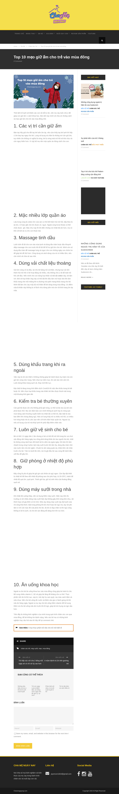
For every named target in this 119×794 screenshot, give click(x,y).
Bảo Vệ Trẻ (85, 108)
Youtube (92, 33)
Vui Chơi (94, 178)
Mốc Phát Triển (98, 144)
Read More (87, 277)
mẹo (40, 648)
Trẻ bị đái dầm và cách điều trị (64, 687)
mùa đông (46, 648)
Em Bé (40, 33)
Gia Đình (49, 33)
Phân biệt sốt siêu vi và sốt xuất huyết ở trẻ (49, 688)
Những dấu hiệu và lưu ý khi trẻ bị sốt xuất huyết (22, 688)
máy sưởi (34, 648)
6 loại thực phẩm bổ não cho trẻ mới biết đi (45, 628)
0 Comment (18, 61)
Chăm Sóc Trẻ (32, 46)
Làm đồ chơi (85, 178)
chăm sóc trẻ (25, 648)
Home (15, 46)
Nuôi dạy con (62, 33)
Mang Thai (30, 33)
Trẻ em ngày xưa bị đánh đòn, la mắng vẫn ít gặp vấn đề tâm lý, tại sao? (36, 690)
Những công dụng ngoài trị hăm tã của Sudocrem (93, 246)
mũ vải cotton (57, 276)
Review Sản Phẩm (78, 33)
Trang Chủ (19, 33)
